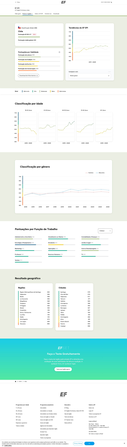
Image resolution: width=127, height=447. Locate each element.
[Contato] (106, 2)
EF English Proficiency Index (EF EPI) (74, 410)
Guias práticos (68, 422)
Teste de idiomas (68, 416)
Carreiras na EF (93, 416)
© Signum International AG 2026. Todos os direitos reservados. (97, 445)
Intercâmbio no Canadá (46, 410)
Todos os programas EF (95, 413)
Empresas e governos (21, 422)
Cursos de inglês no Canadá (47, 416)
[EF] (63, 2)
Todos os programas (45, 437)
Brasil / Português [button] (20, 445)
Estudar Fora (43, 431)
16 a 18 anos (19, 410)
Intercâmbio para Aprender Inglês (48, 428)
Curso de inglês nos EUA (46, 419)
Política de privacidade (57, 445)
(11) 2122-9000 (92, 431)
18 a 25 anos (19, 413)
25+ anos (18, 416)
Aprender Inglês (44, 434)
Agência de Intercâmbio (46, 425)
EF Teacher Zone (68, 419)
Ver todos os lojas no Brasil (96, 433)
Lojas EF (91, 410)
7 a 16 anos (19, 408)
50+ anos (18, 419)
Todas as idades (20, 425)
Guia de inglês (68, 413)
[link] (22, 9)
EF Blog (66, 408)
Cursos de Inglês (44, 422)
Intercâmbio (43, 408)
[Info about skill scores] (59, 52)
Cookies (78, 445)
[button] (18, 2)
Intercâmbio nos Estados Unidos (48, 413)
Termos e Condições (69, 445)
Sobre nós (91, 408)
